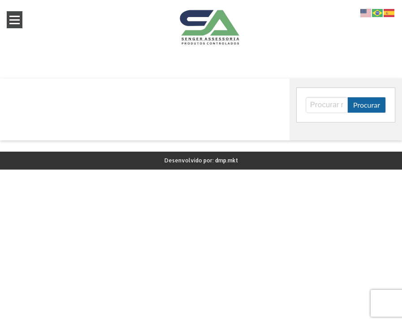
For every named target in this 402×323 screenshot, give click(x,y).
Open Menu (14, 19)
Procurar (366, 104)
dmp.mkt (226, 160)
